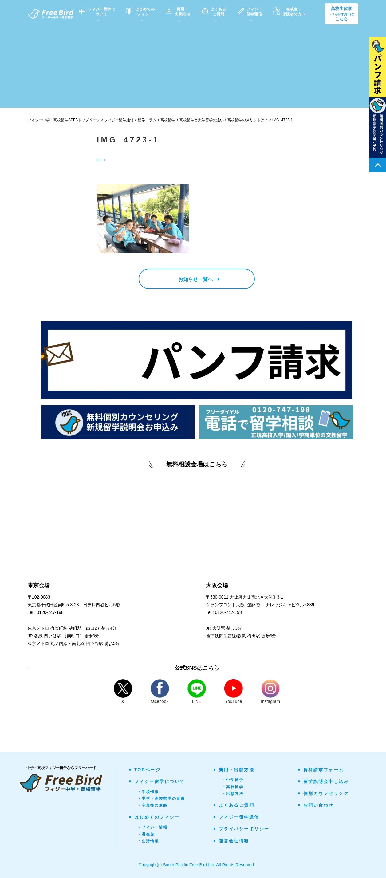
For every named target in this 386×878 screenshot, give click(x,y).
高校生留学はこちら (341, 14)
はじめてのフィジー (157, 818)
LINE (196, 692)
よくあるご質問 (236, 806)
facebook (160, 692)
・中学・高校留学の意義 (161, 800)
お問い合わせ (318, 806)
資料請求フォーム (323, 770)
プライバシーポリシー (244, 830)
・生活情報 (148, 842)
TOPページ (147, 770)
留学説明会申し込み (326, 782)
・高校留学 (233, 788)
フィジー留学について (159, 782)
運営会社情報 (234, 842)
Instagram (270, 692)
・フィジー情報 (152, 829)
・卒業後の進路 (152, 807)
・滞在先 (146, 835)
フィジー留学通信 (239, 818)
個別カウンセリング (326, 794)
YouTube (233, 692)
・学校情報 (148, 793)
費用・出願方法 (236, 770)
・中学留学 (233, 781)
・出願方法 (233, 795)
